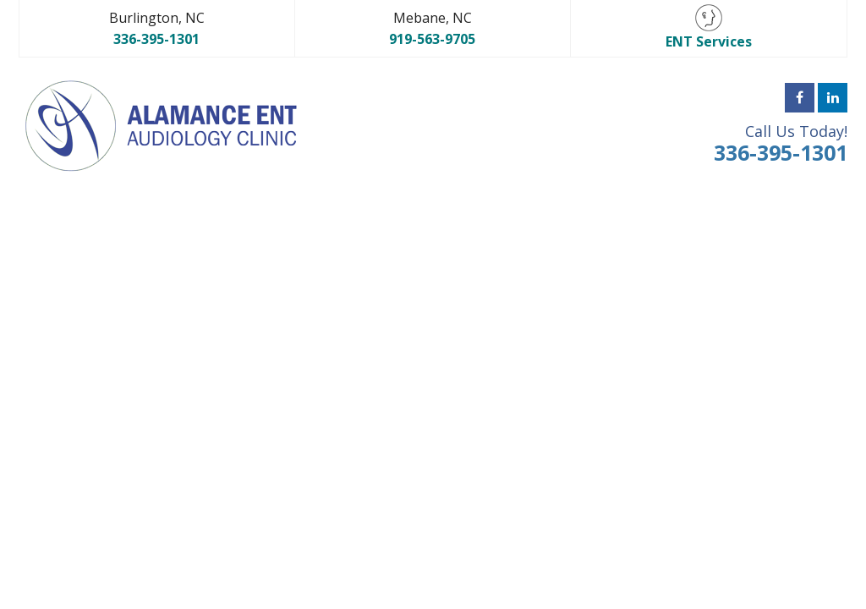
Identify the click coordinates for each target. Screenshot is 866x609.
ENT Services (709, 27)
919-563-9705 (432, 39)
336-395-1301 (156, 39)
